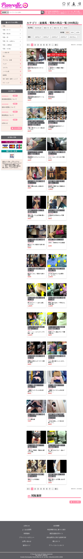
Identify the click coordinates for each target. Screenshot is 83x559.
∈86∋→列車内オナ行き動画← (56, 243)
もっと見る (76, 502)
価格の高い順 (57, 28)
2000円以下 (64, 37)
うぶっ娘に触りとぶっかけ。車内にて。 (56, 361)
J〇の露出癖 (31, 419)
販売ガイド (26, 545)
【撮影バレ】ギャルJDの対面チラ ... (36, 391)
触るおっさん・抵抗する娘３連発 (36, 274)
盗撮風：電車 (33, 64)
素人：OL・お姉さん (33, 327)
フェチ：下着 (31, 63)
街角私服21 (51, 97)
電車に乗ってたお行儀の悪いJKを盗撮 (36, 216)
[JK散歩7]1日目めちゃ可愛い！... (56, 216)
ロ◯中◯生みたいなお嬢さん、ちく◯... (56, 274)
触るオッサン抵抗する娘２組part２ (36, 245)
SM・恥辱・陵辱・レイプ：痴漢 (56, 415)
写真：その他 (6, 49)
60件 (72, 32)
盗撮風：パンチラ (53, 63)
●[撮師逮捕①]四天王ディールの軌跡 (56, 127)
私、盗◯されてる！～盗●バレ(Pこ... (56, 451)
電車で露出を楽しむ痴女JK (36, 186)
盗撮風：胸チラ (52, 474)
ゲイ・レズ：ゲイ (32, 152)
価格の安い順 (47, 28)
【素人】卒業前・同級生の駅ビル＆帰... (36, 451)
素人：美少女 (54, 183)
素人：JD (50, 92)
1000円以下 (55, 37)
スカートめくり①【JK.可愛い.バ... (56, 157)
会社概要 (56, 526)
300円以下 (38, 37)
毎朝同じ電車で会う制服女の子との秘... (56, 187)
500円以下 (46, 37)
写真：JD (5, 37)
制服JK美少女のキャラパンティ (36, 68)
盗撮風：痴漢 (53, 64)
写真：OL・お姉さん (9, 41)
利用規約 (27, 533)
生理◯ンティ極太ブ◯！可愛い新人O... (56, 332)
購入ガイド (56, 541)
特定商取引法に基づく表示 (56, 529)
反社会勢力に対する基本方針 (56, 537)
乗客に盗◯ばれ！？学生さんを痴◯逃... (56, 303)
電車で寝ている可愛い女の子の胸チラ (56, 480)
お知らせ (27, 526)
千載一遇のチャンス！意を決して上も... (36, 128)
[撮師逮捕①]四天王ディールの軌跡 (36, 97)
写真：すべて (6, 30)
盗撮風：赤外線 (60, 268)
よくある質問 (26, 529)
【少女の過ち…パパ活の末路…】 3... (56, 421)
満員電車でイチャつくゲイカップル (36, 157)
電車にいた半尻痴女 (33, 479)
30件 (67, 32)
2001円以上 (72, 37)
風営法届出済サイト (56, 533)
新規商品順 (38, 28)
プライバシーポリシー (26, 537)
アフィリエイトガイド (56, 545)
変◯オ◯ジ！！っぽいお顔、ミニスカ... (36, 303)
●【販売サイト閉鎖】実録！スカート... (56, 68)
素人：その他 (59, 239)
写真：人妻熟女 (7, 45)
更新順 (66, 28)
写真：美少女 (6, 33)
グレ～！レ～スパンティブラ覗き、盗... (36, 332)
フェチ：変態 (31, 181)
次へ (56, 45)
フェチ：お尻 (33, 476)
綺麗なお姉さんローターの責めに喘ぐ (36, 361)
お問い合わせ (26, 541)
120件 (77, 32)
